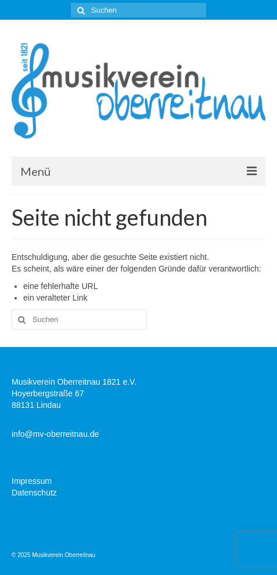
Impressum (32, 481)
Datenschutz (34, 492)
